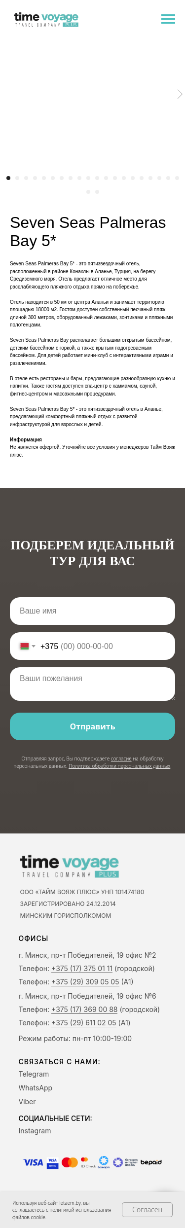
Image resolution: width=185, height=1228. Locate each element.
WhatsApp (36, 1088)
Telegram (34, 1074)
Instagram (35, 1130)
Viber (27, 1101)
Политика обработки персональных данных (119, 765)
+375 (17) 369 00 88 (84, 1009)
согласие (121, 758)
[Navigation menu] (168, 19)
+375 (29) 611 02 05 (83, 1022)
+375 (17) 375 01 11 (81, 968)
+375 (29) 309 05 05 (85, 981)
